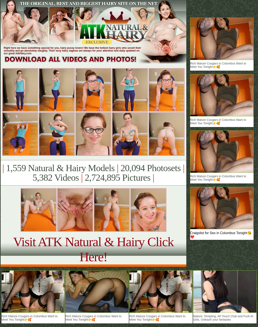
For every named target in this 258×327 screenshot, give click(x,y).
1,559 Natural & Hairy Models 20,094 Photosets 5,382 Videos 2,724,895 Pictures (93, 172)
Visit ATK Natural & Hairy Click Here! (93, 249)
